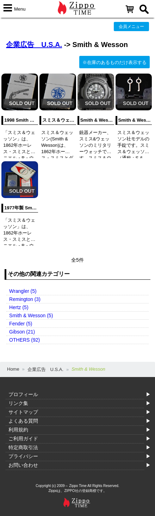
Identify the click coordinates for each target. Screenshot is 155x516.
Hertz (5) (18, 307)
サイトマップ (23, 412)
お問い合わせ (23, 465)
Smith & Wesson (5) (31, 315)
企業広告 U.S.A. (34, 44)
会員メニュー (131, 26)
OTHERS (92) (24, 340)
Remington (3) (25, 299)
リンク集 (18, 403)
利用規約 (18, 430)
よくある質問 (23, 421)
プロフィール (23, 394)
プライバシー (23, 456)
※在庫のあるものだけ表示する (114, 62)
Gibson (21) (22, 332)
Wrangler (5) (23, 291)
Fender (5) (20, 323)
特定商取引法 (23, 447)
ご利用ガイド (23, 438)
